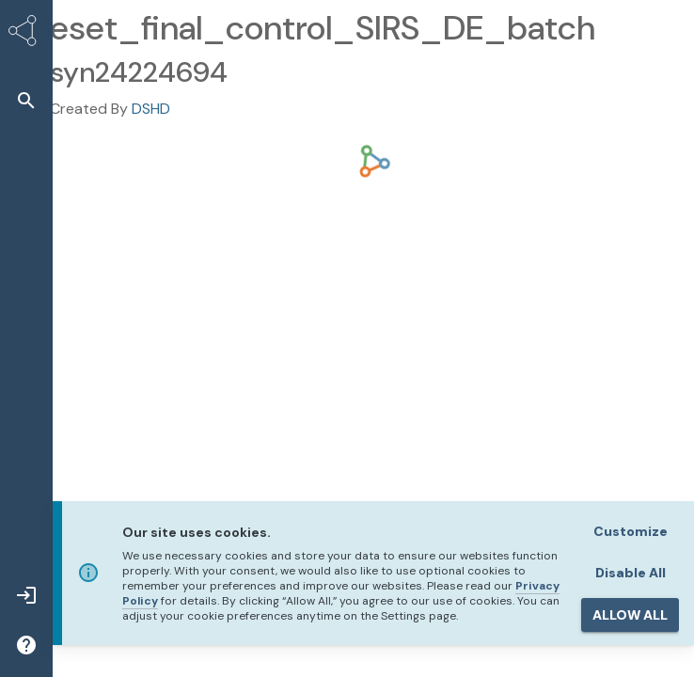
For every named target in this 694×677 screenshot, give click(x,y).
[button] (26, 100)
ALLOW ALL (630, 614)
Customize (630, 531)
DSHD (151, 108)
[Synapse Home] (26, 34)
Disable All (630, 572)
